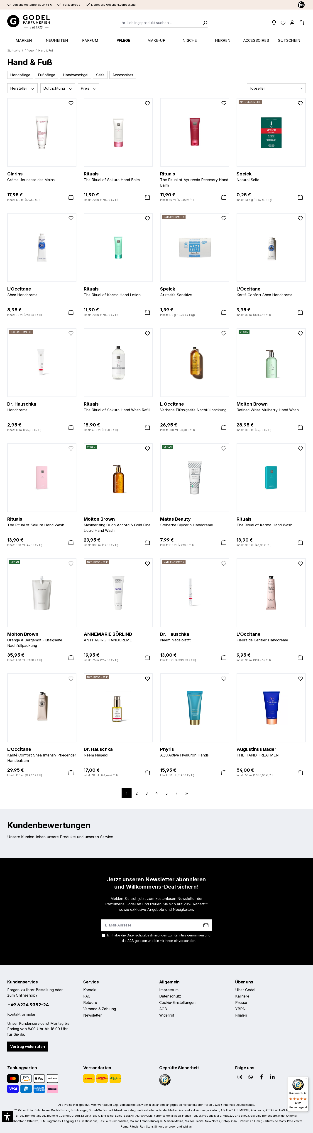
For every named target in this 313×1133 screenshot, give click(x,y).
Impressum (169, 990)
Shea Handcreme (41, 291)
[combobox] (160, 23)
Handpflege (20, 75)
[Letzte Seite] (186, 793)
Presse (241, 1002)
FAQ (86, 996)
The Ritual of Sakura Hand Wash (41, 521)
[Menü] (305, 1079)
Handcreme (41, 406)
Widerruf (166, 1015)
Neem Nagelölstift (194, 636)
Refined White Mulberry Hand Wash (271, 406)
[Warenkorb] (301, 22)
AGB (130, 941)
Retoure (90, 1002)
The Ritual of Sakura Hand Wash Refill (118, 406)
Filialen (241, 1015)
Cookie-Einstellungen (177, 1002)
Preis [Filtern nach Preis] (88, 88)
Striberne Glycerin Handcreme (194, 521)
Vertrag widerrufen (27, 1046)
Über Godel (245, 990)
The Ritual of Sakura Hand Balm (118, 176)
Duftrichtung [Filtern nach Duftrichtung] (57, 88)
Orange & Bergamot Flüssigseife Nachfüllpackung (41, 639)
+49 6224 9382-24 (28, 1004)
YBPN (240, 1009)
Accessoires (122, 75)
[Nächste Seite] (176, 793)
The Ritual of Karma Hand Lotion (118, 291)
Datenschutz (170, 996)
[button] (7, 1116)
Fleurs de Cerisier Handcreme (271, 636)
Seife (100, 75)
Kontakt (89, 990)
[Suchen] (204, 23)
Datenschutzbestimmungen (147, 935)
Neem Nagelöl (118, 751)
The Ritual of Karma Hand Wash (271, 521)
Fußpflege (46, 75)
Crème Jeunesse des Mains (41, 176)
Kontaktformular (21, 1014)
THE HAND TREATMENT (271, 751)
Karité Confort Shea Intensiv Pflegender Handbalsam (41, 754)
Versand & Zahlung (99, 1009)
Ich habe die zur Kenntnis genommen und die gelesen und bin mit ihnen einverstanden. (158, 938)
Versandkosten (130, 1104)
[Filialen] (274, 22)
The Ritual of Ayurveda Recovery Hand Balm (194, 179)
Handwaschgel (75, 75)
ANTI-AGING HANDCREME (118, 636)
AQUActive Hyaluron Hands (194, 751)
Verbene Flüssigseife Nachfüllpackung (194, 406)
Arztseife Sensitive (194, 291)
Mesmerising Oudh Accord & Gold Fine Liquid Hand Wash (118, 524)
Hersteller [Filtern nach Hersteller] (22, 88)
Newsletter (92, 1015)
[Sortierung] (276, 88)
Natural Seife (271, 176)
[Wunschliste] (283, 22)
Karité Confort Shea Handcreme (271, 291)
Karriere (242, 996)
